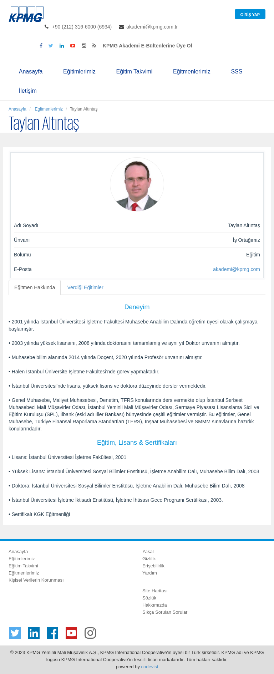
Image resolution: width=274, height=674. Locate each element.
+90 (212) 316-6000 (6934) (82, 27)
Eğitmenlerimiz (191, 71)
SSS (236, 71)
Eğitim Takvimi (134, 71)
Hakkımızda (154, 605)
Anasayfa (31, 71)
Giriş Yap (250, 14)
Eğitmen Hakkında (34, 287)
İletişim (28, 91)
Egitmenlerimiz (48, 109)
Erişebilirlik (153, 565)
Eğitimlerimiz (79, 71)
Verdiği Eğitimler (85, 287)
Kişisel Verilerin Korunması (36, 580)
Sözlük (149, 598)
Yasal (148, 551)
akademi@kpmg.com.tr (152, 27)
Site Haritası (155, 590)
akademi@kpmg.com (236, 269)
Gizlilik (149, 558)
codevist (149, 666)
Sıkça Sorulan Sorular (164, 612)
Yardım (149, 573)
